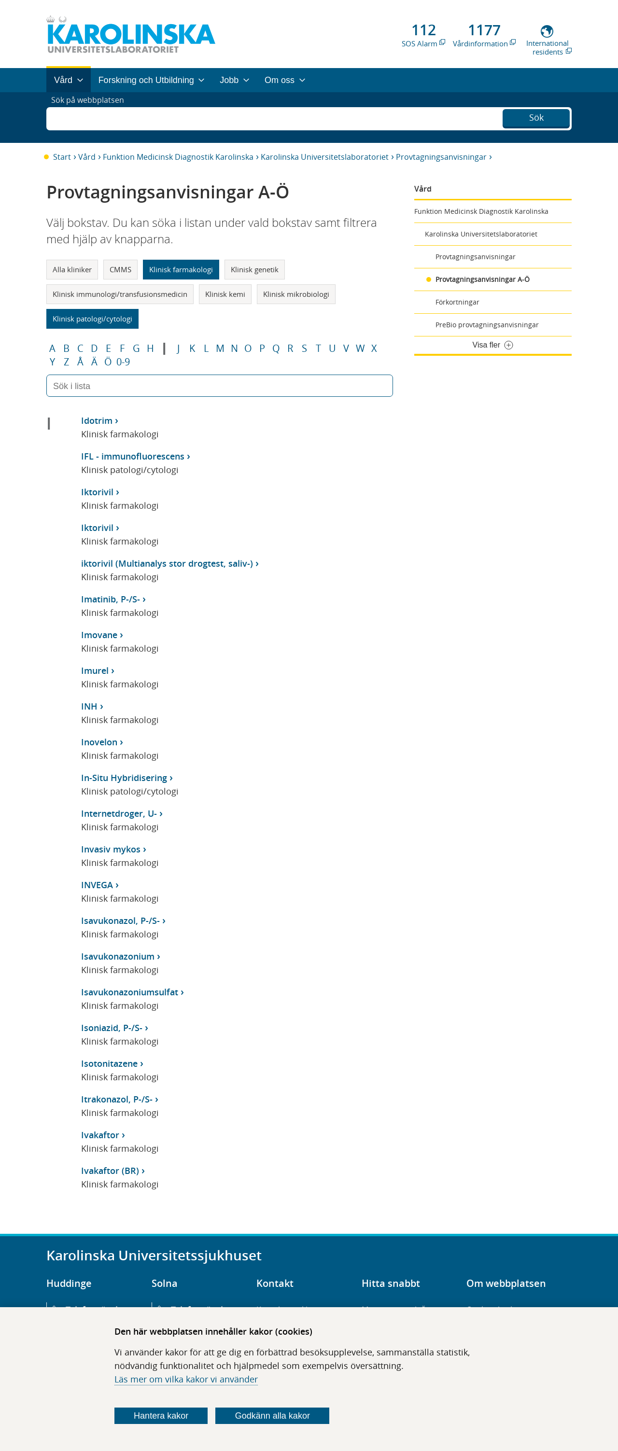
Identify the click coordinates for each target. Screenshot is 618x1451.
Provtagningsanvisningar (441, 157)
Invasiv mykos (110, 849)
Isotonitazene (109, 1063)
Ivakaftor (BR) (110, 1170)
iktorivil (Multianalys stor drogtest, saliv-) (167, 563)
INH (89, 706)
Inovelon (99, 742)
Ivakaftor (100, 1135)
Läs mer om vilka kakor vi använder (186, 1379)
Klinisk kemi (225, 294)
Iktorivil (97, 492)
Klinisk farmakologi (181, 269)
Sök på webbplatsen (92, 117)
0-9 (123, 362)
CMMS (120, 269)
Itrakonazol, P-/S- (117, 1099)
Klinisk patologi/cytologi (92, 318)
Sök (536, 116)
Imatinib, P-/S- (110, 599)
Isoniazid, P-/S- (111, 1027)
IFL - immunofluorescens (132, 456)
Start (62, 157)
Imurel (95, 670)
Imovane (99, 635)
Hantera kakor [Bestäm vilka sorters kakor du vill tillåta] (161, 1416)
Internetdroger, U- (119, 813)
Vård (87, 157)
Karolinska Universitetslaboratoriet (325, 157)
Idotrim (96, 420)
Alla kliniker (72, 269)
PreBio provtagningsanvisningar (487, 324)
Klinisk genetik (255, 269)
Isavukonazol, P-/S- (120, 920)
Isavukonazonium (117, 956)
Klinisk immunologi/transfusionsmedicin (120, 294)
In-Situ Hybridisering (124, 777)
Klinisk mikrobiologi (296, 294)
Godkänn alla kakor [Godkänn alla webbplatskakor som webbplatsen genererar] (272, 1416)
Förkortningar (457, 302)
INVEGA (97, 885)
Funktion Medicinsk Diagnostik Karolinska (178, 157)
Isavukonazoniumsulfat (129, 992)
